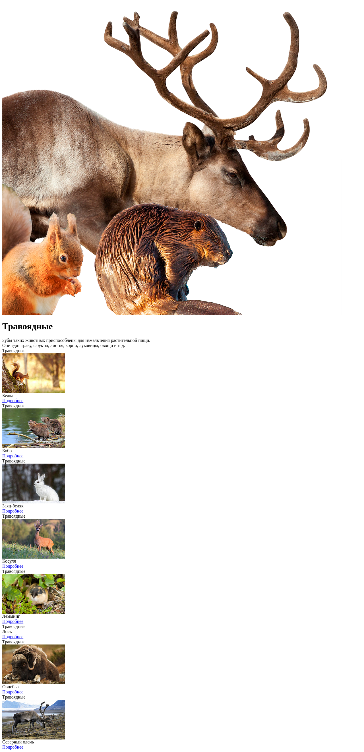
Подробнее (12, 400)
